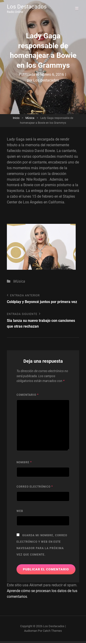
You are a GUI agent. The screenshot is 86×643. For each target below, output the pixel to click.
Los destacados (46, 80)
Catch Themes (52, 630)
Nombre (24, 462)
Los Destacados (27, 6)
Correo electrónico (35, 486)
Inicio (16, 118)
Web (20, 511)
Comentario (28, 394)
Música (29, 118)
